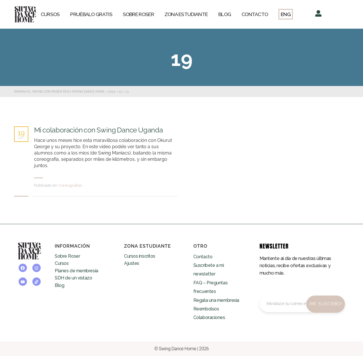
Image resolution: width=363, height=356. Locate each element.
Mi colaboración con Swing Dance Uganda (98, 130)
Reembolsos (206, 309)
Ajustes (131, 263)
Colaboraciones (209, 317)
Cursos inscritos (139, 256)
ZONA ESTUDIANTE (186, 14)
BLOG (224, 14)
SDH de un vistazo (73, 278)
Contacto (202, 256)
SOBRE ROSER (138, 14)
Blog (59, 285)
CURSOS (50, 14)
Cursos (61, 263)
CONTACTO (255, 14)
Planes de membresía (77, 270)
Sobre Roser (67, 256)
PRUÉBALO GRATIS (91, 14)
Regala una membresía (216, 300)
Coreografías (70, 185)
